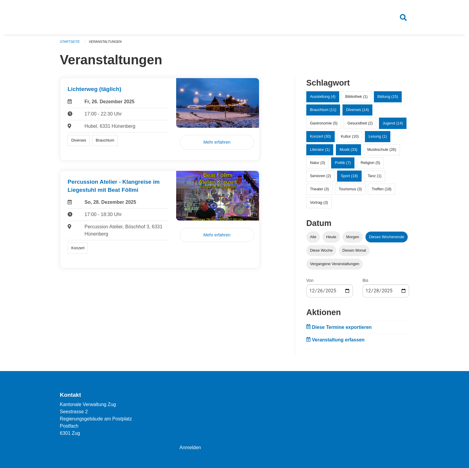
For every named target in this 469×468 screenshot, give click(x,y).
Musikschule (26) (381, 150)
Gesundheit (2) (360, 123)
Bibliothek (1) (356, 97)
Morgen (352, 237)
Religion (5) (370, 163)
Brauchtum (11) (323, 110)
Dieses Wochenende (386, 237)
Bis (365, 280)
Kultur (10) (350, 136)
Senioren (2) (320, 176)
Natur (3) (317, 163)
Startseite (70, 42)
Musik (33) (348, 150)
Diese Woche (321, 250)
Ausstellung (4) (322, 97)
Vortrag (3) (319, 202)
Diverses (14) (357, 110)
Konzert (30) (320, 136)
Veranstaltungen (105, 42)
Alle (313, 237)
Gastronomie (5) (323, 123)
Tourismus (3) (350, 189)
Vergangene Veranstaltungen (334, 264)
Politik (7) (343, 163)
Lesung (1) (377, 136)
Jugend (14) (393, 123)
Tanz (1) (374, 176)
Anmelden (190, 447)
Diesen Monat (354, 250)
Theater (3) (319, 189)
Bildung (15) (387, 97)
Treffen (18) (382, 189)
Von (309, 280)
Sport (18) (349, 176)
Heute (331, 237)
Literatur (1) (320, 150)
